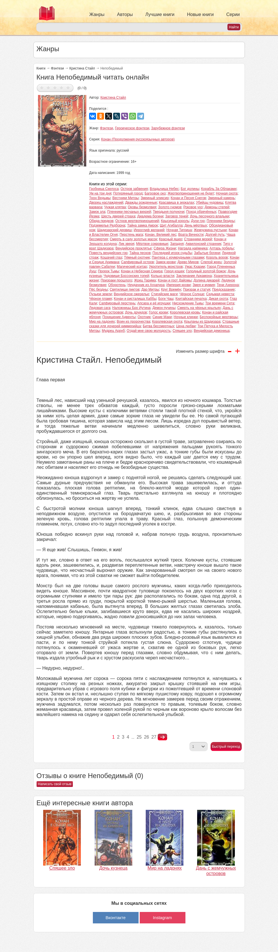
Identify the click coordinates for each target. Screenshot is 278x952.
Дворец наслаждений (106, 203)
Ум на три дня (100, 193)
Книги (41, 68)
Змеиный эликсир (155, 198)
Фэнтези (57, 68)
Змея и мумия (204, 285)
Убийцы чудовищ (209, 203)
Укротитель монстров (166, 267)
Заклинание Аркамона (194, 276)
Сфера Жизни (164, 248)
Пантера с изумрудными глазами (178, 257)
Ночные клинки (186, 317)
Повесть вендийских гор (108, 253)
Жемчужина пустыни (210, 230)
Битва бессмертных (158, 326)
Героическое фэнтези (132, 128)
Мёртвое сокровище (152, 244)
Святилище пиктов (124, 289)
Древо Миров (188, 262)
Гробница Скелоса (104, 189)
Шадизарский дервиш (114, 230)
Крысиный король (175, 221)
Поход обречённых (201, 212)
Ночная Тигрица (179, 230)
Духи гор (198, 221)
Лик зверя (126, 244)
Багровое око (155, 193)
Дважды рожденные (141, 203)
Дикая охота (218, 299)
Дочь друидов (136, 312)
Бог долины (190, 189)
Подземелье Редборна (107, 225)
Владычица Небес (164, 189)
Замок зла (97, 212)
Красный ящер (170, 239)
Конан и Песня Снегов (188, 198)
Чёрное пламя (100, 299)
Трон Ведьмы (100, 198)
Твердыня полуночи (168, 212)
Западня (176, 244)
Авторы (125, 14)
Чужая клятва (115, 207)
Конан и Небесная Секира (141, 271)
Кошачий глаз (111, 257)
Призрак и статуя (196, 289)
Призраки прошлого (116, 280)
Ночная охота (226, 193)
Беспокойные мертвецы (219, 317)
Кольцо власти (162, 276)
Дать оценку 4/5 (61, 88)
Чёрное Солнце (191, 294)
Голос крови (158, 312)
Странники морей (198, 239)
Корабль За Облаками (219, 189)
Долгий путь (215, 235)
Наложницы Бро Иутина (131, 308)
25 (139, 737)
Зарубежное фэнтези (168, 128)
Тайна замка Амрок (142, 225)
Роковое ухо (193, 207)
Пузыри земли (100, 294)
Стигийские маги (164, 294)
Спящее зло (182, 331)
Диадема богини (150, 216)
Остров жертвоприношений (137, 221)
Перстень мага (131, 235)
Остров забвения (134, 189)
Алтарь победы (221, 248)
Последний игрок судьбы (172, 253)
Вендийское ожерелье (131, 294)
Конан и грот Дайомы (174, 280)
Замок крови (165, 262)
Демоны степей (217, 207)
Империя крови (178, 285)
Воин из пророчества (133, 322)
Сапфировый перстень (117, 303)
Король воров (217, 257)
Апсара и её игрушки (153, 303)
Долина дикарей (206, 280)
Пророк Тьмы (108, 271)
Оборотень (117, 285)
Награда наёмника (193, 248)
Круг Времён (171, 289)
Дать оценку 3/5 (55, 88)
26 (146, 737)
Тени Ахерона (228, 285)
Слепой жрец (211, 262)
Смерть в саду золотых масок (133, 239)
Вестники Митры (125, 198)
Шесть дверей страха (118, 216)
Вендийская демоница (211, 331)
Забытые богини (207, 253)
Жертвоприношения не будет (191, 193)
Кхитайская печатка (191, 299)
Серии (233, 14)
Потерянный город (128, 193)
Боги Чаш (165, 299)
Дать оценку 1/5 (41, 88)
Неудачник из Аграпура (145, 285)
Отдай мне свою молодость (149, 331)
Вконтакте (115, 917)
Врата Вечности (191, 235)
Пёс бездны (98, 289)
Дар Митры (150, 289)
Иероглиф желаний (149, 230)
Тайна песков (140, 253)
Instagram (162, 917)
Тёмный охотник (137, 257)
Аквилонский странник (203, 244)
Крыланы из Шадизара (202, 322)
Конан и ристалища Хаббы (135, 299)
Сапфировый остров (137, 262)
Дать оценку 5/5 (68, 88)
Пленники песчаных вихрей (129, 212)
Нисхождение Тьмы (187, 303)
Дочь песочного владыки (209, 216)
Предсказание (223, 289)
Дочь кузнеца (113, 868)
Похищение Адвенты (118, 317)
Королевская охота (167, 322)
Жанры (97, 14)
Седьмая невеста (220, 294)
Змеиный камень (221, 198)
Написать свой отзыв (54, 784)
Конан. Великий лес (160, 235)
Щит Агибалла (171, 225)
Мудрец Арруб (113, 331)
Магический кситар (132, 267)
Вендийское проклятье (133, 248)
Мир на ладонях (102, 322)
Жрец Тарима (145, 280)
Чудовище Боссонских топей (126, 276)
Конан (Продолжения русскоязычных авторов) (138, 139)
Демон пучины (163, 308)
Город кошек (174, 271)
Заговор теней (176, 216)
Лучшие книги (160, 14)
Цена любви (185, 326)
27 (154, 737)
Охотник (144, 317)
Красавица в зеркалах (176, 203)
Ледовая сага (99, 308)
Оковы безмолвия (142, 207)
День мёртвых (196, 225)
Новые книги (200, 14)
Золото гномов (169, 207)
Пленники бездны (221, 221)
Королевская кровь (185, 312)
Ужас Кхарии (195, 267)
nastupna (162, 737)
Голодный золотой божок (206, 271)
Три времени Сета (219, 303)
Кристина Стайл (82, 68)
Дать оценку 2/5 (48, 88)
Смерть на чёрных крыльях (199, 308)
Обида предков (101, 221)
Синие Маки (162, 317)
